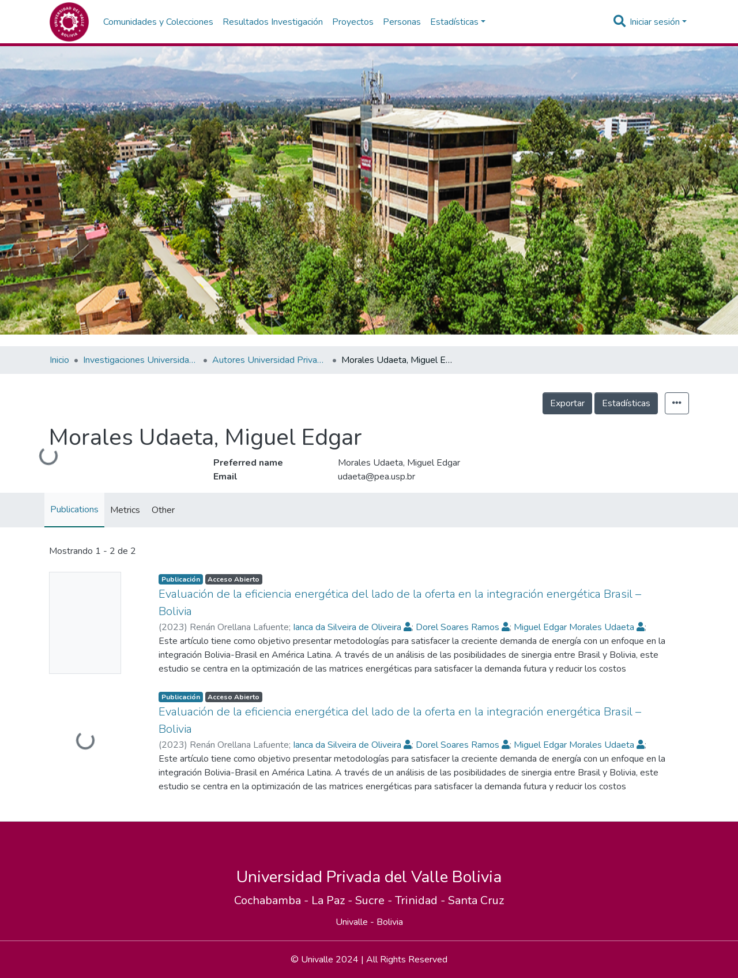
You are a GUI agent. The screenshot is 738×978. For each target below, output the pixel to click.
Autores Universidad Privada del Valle (269, 360)
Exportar (567, 403)
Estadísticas (626, 403)
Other (163, 510)
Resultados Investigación (273, 22)
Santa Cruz (476, 900)
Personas (402, 22)
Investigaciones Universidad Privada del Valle (140, 360)
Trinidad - (421, 900)
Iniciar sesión (655, 22)
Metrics (125, 510)
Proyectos (353, 22)
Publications (74, 509)
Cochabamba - (272, 900)
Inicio (59, 360)
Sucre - (375, 900)
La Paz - (333, 900)
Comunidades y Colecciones (158, 22)
